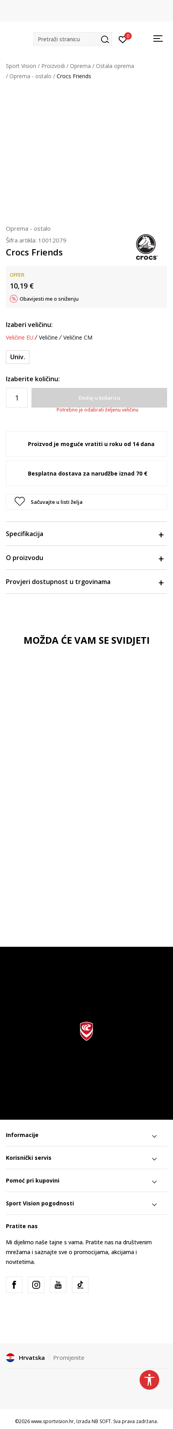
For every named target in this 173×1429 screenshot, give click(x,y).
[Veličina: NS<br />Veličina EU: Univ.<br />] (17, 357)
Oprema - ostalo (30, 76)
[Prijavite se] (123, 39)
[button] (72, 39)
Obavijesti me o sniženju (49, 298)
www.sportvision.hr (52, 1421)
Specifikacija (84, 533)
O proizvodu (84, 557)
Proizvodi (53, 66)
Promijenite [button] (69, 1357)
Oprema (80, 66)
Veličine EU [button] (19, 337)
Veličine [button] (48, 337)
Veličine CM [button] (77, 337)
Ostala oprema (115, 66)
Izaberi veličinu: (29, 324)
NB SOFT (101, 1421)
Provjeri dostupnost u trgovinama (84, 581)
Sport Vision (21, 66)
